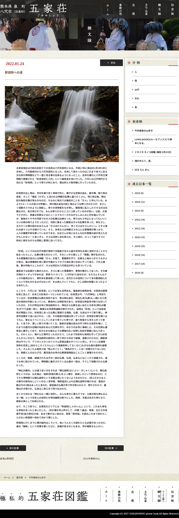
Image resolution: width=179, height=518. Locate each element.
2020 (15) (140, 237)
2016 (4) (139, 272)
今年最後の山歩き (144, 130)
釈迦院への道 (13, 72)
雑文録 (19, 477)
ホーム (7, 477)
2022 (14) (140, 219)
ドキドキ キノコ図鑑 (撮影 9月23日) (153, 152)
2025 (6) (139, 193)
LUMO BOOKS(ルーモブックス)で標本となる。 (153, 141)
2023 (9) (139, 210)
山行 (137, 89)
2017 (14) (140, 263)
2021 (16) (140, 228)
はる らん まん (142, 169)
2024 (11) (140, 201)
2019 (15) (140, 246)
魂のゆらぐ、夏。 (144, 160)
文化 (137, 98)
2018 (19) (140, 254)
